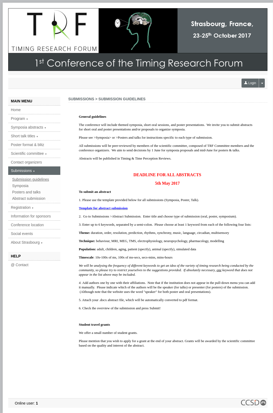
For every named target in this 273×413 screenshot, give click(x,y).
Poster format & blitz (27, 145)
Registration (22, 207)
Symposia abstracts (28, 127)
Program (19, 118)
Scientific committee (29, 153)
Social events (22, 234)
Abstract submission (28, 198)
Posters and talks (26, 192)
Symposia (20, 186)
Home (16, 110)
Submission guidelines (30, 179)
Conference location (27, 225)
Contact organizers (26, 162)
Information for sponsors (31, 216)
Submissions (23, 171)
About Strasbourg (27, 242)
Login (250, 83)
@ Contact (19, 265)
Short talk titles (24, 136)
